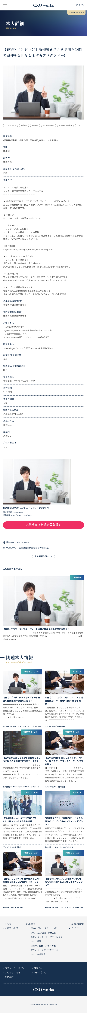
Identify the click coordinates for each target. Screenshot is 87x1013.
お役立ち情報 (11, 928)
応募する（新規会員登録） (44, 525)
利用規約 (9, 977)
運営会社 (38, 968)
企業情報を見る (43, 556)
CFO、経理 (36, 941)
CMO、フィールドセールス (44, 928)
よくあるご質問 (12, 972)
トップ (8, 924)
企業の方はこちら (76, 13)
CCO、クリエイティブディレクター (48, 937)
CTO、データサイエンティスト (45, 950)
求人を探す (30, 924)
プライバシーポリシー (15, 968)
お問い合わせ (40, 972)
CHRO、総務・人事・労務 (43, 946)
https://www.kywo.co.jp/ (17, 542)
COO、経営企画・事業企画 (43, 933)
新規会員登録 (77, 924)
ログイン (75, 928)
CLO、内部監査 (38, 954)
